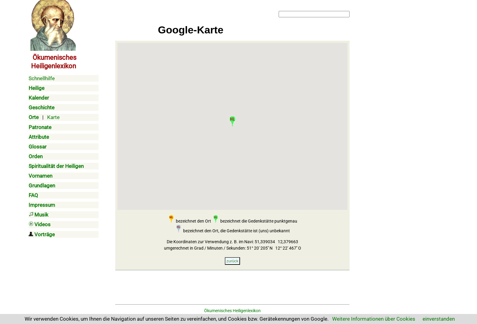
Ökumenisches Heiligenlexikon (232, 310)
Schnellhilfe (42, 78)
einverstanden (439, 319)
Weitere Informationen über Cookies (373, 319)
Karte (53, 117)
